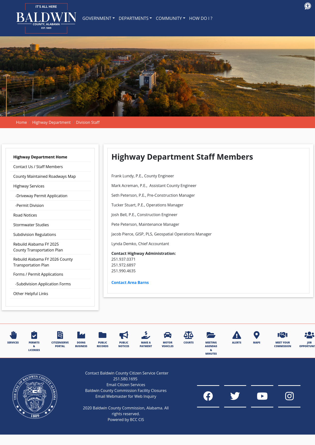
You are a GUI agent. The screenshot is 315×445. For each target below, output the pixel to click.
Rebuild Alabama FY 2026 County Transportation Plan (43, 262)
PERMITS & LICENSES (34, 341)
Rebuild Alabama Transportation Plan (38, 247)
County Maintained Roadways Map (44, 176)
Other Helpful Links (30, 293)
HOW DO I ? (201, 18)
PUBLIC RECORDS (102, 339)
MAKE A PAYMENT (146, 339)
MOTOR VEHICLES (167, 339)
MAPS (256, 337)
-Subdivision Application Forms (42, 284)
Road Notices (25, 215)
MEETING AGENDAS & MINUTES (211, 343)
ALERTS (236, 337)
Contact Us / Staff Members (38, 166)
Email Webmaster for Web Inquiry (120, 402)
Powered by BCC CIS (120, 425)
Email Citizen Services (120, 390)
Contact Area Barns (130, 282)
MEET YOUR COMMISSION (282, 339)
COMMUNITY (169, 18)
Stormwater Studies (31, 224)
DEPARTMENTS (134, 18)
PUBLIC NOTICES (123, 339)
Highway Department (51, 122)
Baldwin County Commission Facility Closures (120, 396)
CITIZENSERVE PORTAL (60, 339)
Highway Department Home (40, 157)
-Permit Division (28, 205)
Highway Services (28, 186)
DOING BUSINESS (81, 339)
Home (21, 122)
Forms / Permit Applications (38, 274)
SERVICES (13, 337)
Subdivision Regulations (34, 234)
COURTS (189, 337)
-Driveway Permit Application (40, 195)
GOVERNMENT (96, 18)
